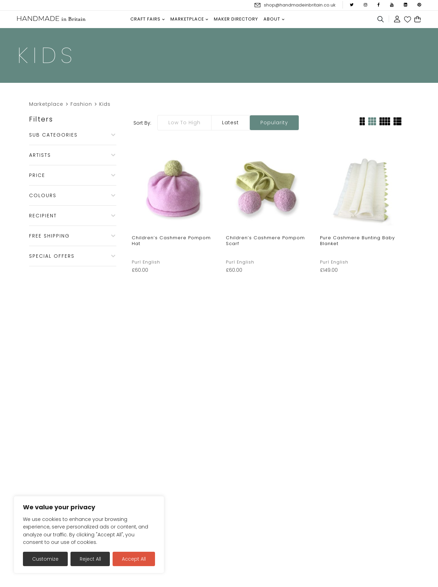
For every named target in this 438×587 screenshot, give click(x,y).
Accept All (134, 559)
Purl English (146, 262)
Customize (45, 559)
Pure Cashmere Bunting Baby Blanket (357, 240)
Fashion (81, 104)
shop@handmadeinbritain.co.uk (300, 5)
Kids (105, 104)
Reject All (90, 559)
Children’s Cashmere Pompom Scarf (265, 240)
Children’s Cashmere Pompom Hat (171, 240)
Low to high (184, 122)
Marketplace (46, 104)
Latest (230, 122)
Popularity (274, 122)
